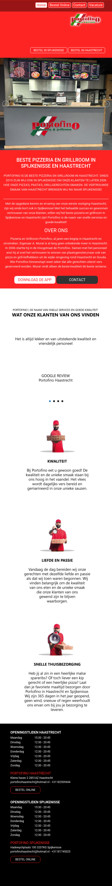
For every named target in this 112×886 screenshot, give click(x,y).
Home (41, 5)
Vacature (96, 5)
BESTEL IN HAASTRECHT (86, 50)
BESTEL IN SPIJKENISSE (48, 50)
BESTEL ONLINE (25, 790)
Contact (79, 5)
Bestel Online (59, 5)
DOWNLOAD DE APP (34, 280)
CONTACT (77, 280)
